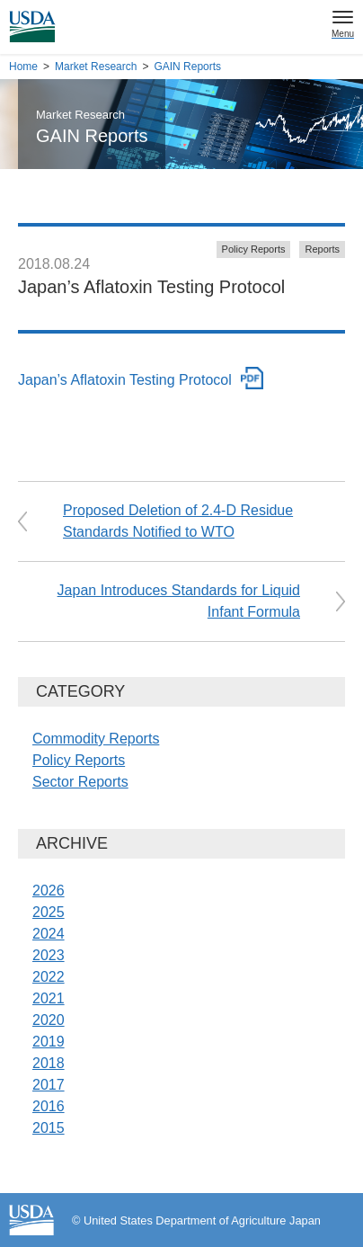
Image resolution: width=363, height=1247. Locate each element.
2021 (48, 998)
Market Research (96, 66)
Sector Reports (80, 781)
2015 (48, 1128)
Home (23, 66)
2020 (48, 1020)
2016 (48, 1106)
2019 (48, 1041)
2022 (48, 976)
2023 (48, 955)
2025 (48, 912)
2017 (48, 1084)
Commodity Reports (95, 738)
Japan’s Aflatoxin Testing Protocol (125, 379)
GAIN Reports (187, 66)
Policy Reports (254, 249)
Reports (322, 249)
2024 (48, 933)
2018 (48, 1063)
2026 (48, 890)
